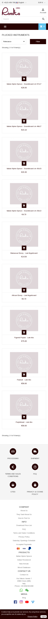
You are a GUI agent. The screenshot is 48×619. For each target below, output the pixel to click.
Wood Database (24, 567)
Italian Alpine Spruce (24, 556)
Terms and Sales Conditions (24, 533)
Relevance (14, 41)
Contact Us (24, 575)
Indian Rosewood (24, 560)
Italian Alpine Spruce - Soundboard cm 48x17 (24, 126)
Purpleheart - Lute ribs (24, 422)
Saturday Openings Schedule (24, 541)
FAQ (24, 529)
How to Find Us (24, 518)
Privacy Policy (24, 537)
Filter (38, 41)
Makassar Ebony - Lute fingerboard (24, 253)
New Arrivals (24, 564)
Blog (24, 598)
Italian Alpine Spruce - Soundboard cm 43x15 (24, 169)
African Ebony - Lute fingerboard (24, 295)
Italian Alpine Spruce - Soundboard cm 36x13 (24, 211)
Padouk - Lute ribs (24, 380)
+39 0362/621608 (26, 586)
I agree (43, 616)
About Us (24, 511)
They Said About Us (24, 514)
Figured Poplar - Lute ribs (24, 338)
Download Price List (24, 525)
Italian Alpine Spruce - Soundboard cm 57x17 (24, 84)
